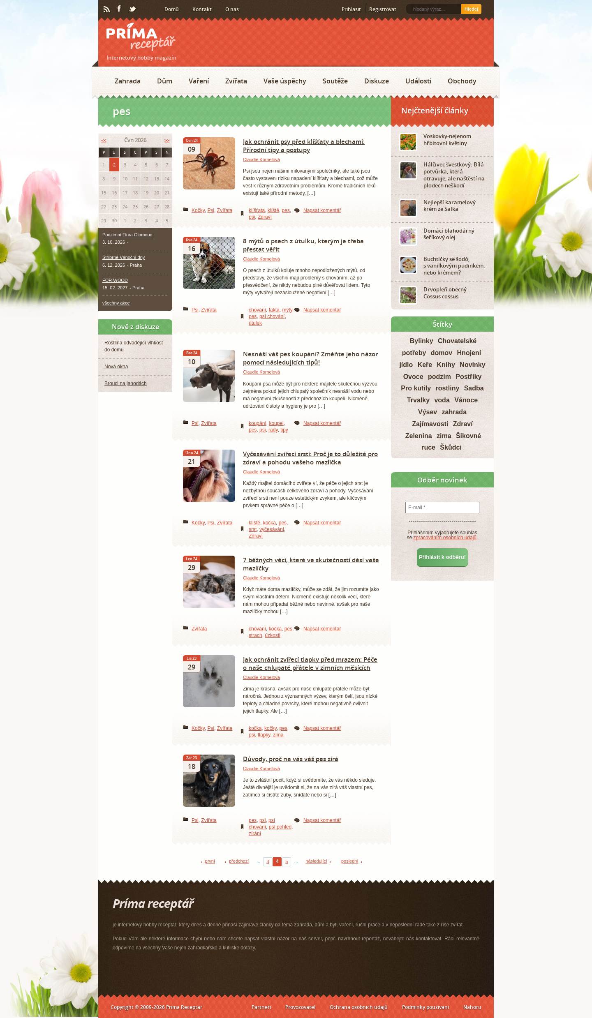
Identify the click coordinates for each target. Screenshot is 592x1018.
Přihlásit (351, 9)
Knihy (446, 364)
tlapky (264, 735)
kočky (270, 728)
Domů (171, 9)
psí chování (271, 316)
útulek (255, 323)
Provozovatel (300, 1007)
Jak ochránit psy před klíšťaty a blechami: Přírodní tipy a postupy (304, 145)
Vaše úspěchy (285, 80)
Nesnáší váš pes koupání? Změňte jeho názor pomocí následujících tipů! (310, 358)
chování (257, 310)
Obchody (462, 80)
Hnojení (469, 352)
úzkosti (272, 635)
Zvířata (236, 80)
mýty (287, 310)
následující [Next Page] (316, 861)
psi (252, 217)
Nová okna (116, 366)
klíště (273, 210)
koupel (276, 423)
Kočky (198, 210)
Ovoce (413, 376)
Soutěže (335, 80)
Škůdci (450, 447)
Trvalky (418, 400)
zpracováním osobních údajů (445, 537)
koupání (257, 423)
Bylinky (421, 340)
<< (103, 140)
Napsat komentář (322, 210)
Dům (164, 80)
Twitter (133, 9)
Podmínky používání (425, 1007)
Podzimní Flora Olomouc (127, 234)
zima (278, 735)
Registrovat (382, 9)
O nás (232, 9)
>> (166, 140)
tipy (284, 430)
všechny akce (116, 302)
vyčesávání (271, 529)
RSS (107, 9)
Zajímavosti (430, 423)
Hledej (471, 9)
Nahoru (472, 1007)
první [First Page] (210, 861)
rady (273, 430)
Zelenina (418, 435)
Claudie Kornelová (261, 159)
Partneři (261, 1007)
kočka (269, 523)
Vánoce (466, 400)
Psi (210, 210)
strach (255, 635)
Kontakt (202, 9)
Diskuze (376, 80)
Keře (425, 364)
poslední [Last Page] (349, 861)
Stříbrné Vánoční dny (123, 257)
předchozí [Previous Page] (239, 861)
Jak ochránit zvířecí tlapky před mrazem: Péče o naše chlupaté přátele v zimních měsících (310, 663)
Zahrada (128, 80)
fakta (274, 310)
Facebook (120, 9)
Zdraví (265, 217)
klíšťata (257, 210)
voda (441, 400)
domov (441, 352)
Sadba (474, 388)
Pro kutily (416, 388)
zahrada (454, 412)
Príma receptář (141, 37)
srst (253, 529)
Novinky (472, 364)
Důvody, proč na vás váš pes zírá (290, 759)
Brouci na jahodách (125, 383)
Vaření (199, 80)
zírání (255, 833)
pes (286, 210)
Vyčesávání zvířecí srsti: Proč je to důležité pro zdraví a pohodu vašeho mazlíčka (310, 458)
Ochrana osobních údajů (359, 1007)
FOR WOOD (115, 280)
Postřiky (468, 376)
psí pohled (280, 827)
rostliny (448, 388)
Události (418, 80)
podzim (439, 376)
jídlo (406, 364)
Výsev (427, 412)
